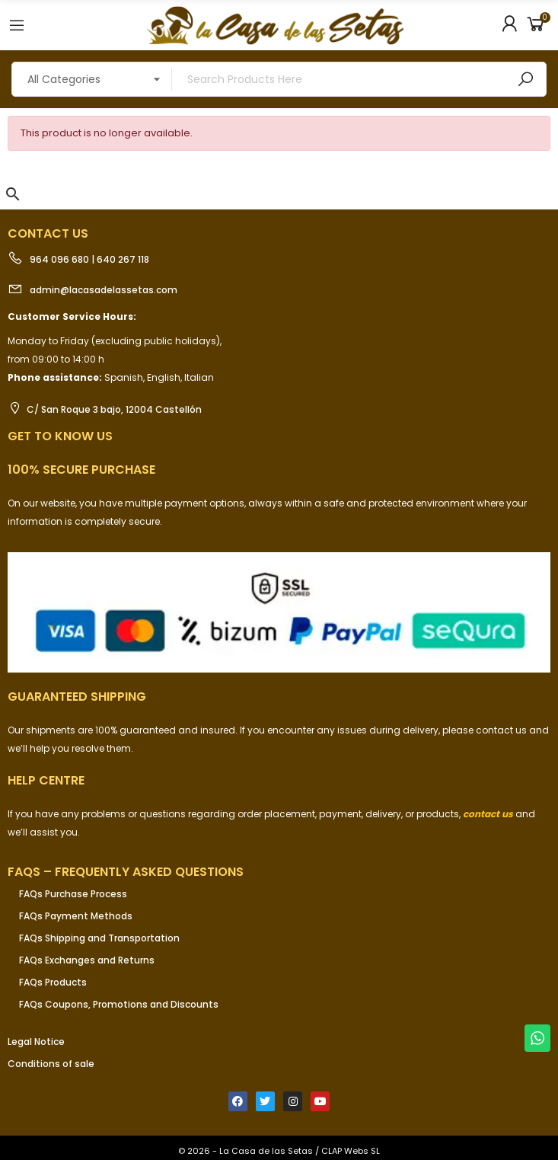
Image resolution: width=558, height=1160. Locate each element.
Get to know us (60, 436)
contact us (488, 813)
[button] (13, 194)
